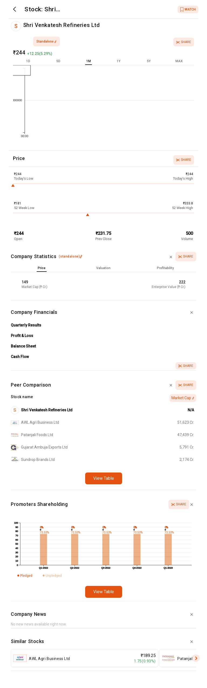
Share (183, 42)
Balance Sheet (23, 346)
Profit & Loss (22, 335)
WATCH (188, 9)
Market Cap (182, 398)
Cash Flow (20, 357)
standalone (46, 41)
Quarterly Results (26, 325)
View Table (103, 478)
